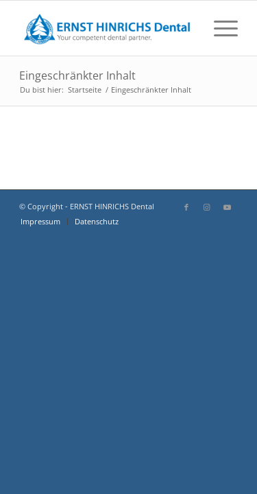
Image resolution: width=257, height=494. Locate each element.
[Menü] (219, 28)
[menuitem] (219, 28)
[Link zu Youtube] (227, 207)
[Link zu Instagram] (207, 207)
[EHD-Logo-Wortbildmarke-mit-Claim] (106, 28)
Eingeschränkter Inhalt (77, 75)
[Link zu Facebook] (186, 207)
